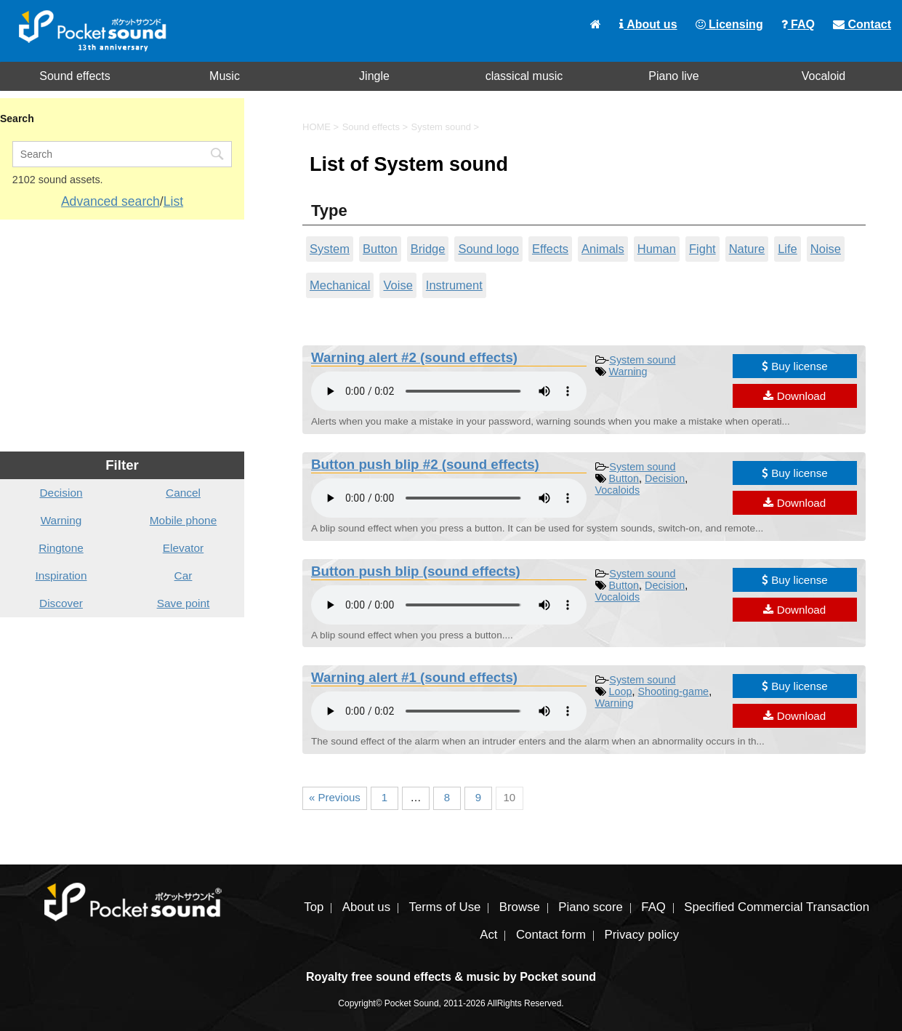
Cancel (183, 492)
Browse (519, 907)
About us (648, 24)
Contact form (551, 935)
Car (183, 575)
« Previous (335, 797)
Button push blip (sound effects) (415, 571)
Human (656, 248)
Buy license (795, 366)
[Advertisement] (122, 336)
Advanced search (110, 201)
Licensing (729, 24)
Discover (61, 603)
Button (380, 248)
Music (224, 76)
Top (313, 907)
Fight (702, 248)
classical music (524, 76)
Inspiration (60, 575)
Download (794, 396)
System (330, 248)
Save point (183, 603)
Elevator (183, 548)
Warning (628, 371)
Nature (747, 248)
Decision (665, 478)
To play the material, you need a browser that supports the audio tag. (449, 391)
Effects (550, 248)
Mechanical (340, 285)
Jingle (374, 76)
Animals (602, 248)
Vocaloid (824, 76)
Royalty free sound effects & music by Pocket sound (451, 977)
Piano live (673, 76)
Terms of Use (445, 907)
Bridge (428, 248)
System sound (642, 360)
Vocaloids (617, 490)
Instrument (454, 285)
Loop (620, 691)
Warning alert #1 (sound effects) (414, 677)
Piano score (590, 907)
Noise (825, 248)
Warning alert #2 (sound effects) (414, 357)
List (173, 201)
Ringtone (61, 548)
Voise (397, 285)
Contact (862, 24)
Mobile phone (183, 520)
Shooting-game (673, 691)
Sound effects (74, 76)
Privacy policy (641, 935)
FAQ (798, 24)
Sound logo (488, 248)
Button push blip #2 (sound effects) (425, 464)
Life (787, 248)
